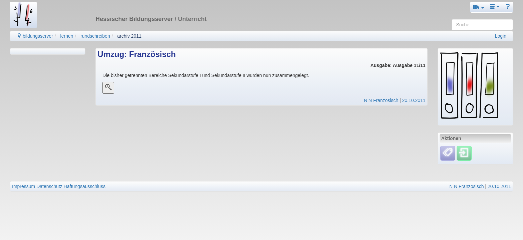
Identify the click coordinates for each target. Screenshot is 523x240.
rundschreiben (95, 36)
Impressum (23, 186)
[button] (479, 7)
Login (500, 36)
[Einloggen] (464, 153)
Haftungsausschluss (84, 186)
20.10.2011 (414, 100)
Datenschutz (49, 186)
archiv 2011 (129, 36)
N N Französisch (381, 100)
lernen (66, 36)
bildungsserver (35, 36)
